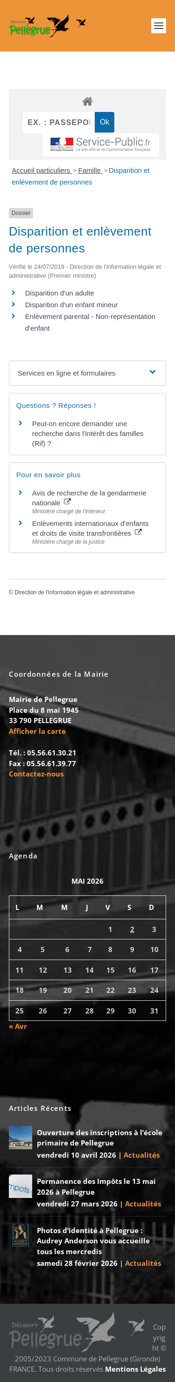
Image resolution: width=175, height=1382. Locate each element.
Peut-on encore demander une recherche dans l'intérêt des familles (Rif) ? (88, 433)
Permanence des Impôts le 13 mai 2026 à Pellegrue (96, 1186)
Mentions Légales (135, 1369)
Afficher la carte (37, 731)
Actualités (142, 1155)
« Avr (18, 1026)
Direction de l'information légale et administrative (74, 592)
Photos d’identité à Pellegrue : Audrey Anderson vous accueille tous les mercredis (93, 1241)
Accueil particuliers (42, 170)
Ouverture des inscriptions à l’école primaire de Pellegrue (99, 1138)
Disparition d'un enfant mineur (71, 305)
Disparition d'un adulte (59, 293)
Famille (90, 170)
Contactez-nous (36, 773)
